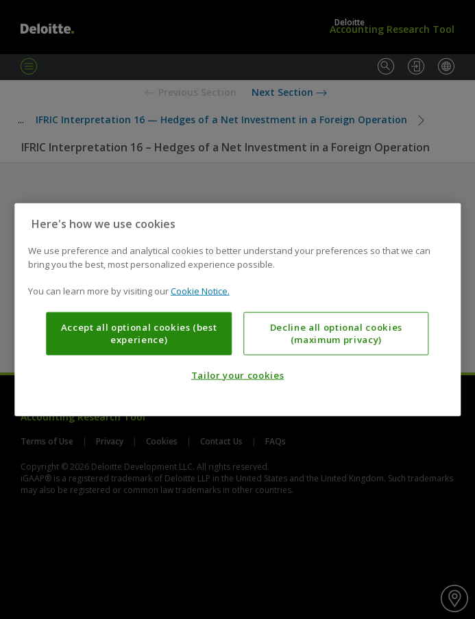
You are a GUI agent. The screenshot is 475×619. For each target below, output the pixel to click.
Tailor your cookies (237, 375)
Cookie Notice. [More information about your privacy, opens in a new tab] (200, 291)
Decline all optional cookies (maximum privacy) (336, 332)
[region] (237, 309)
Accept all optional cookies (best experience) (139, 332)
